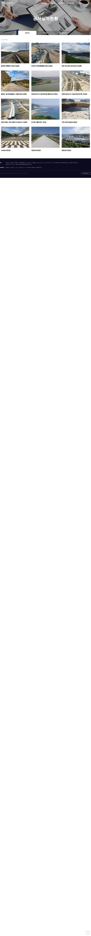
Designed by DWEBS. (23, 173)
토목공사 (27, 33)
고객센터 (79, 3)
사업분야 (52, 3)
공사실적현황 (70, 3)
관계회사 (60, 3)
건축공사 (45, 33)
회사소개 (44, 3)
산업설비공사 (63, 33)
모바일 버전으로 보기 (86, 173)
